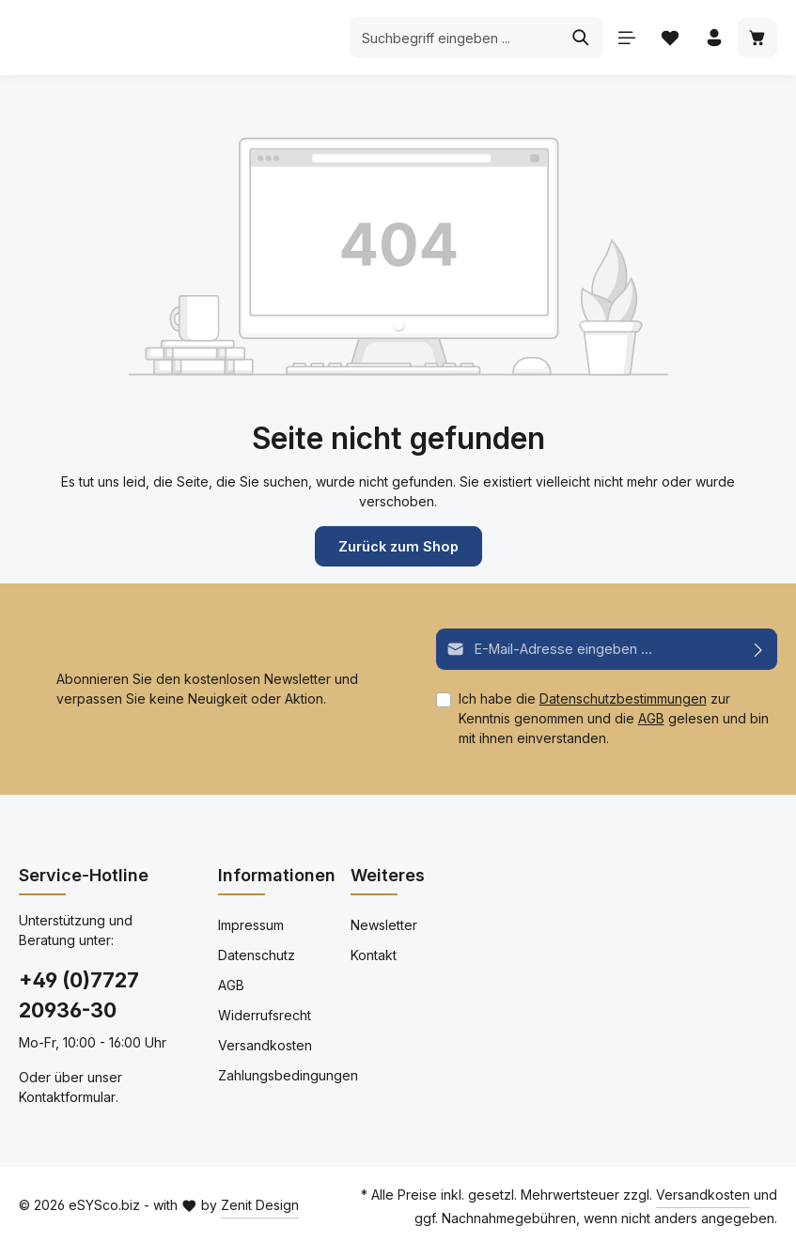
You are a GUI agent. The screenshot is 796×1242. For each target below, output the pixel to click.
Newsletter (384, 924)
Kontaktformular (67, 1096)
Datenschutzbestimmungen (623, 698)
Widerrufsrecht (264, 1014)
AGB (651, 717)
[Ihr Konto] (713, 38)
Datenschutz (256, 954)
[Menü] (624, 38)
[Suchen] (578, 37)
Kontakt (374, 954)
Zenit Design (260, 1204)
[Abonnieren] (759, 649)
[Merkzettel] (668, 38)
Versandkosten (265, 1044)
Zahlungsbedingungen (288, 1074)
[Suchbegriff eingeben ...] (452, 37)
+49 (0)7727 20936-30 (79, 994)
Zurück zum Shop (398, 546)
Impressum (251, 924)
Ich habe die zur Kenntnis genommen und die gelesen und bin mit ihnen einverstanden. (614, 717)
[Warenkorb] (757, 38)
